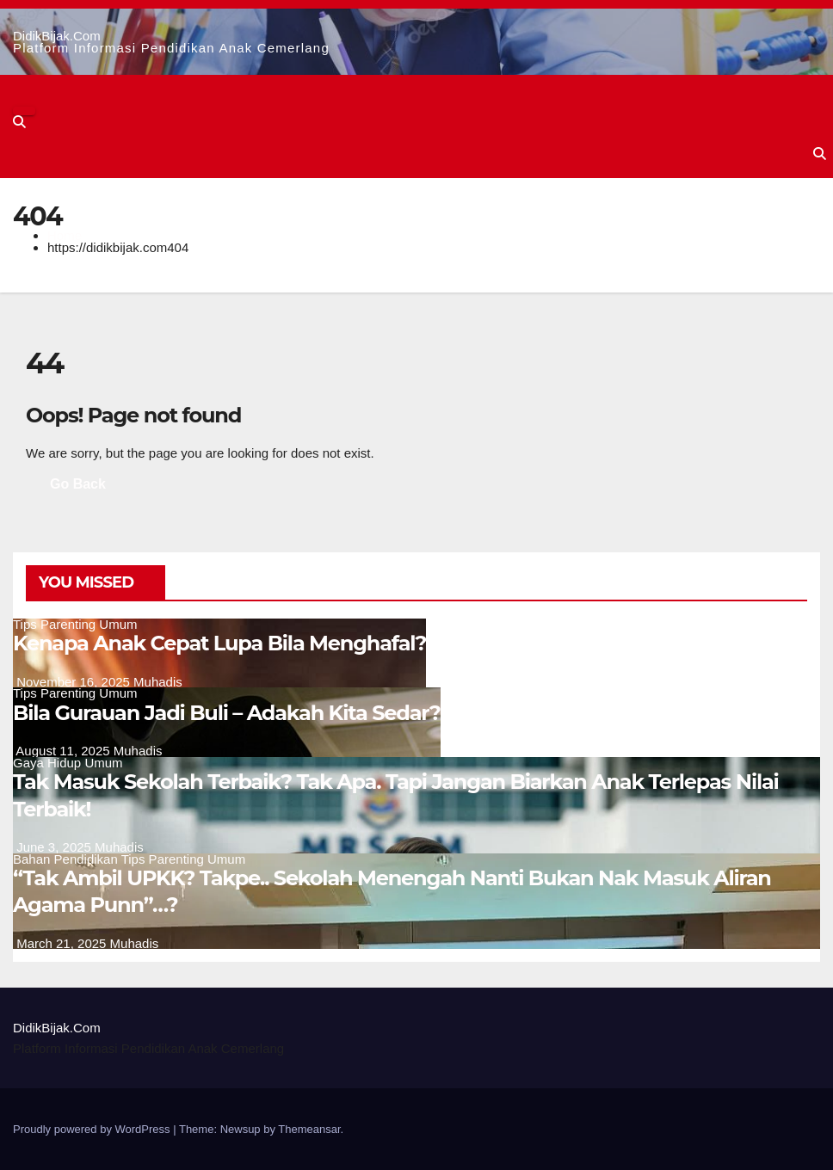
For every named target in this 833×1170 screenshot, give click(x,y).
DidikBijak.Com (57, 35)
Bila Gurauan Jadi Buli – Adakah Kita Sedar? (227, 712)
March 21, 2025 (62, 943)
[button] (19, 121)
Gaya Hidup (48, 762)
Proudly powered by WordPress (93, 1129)
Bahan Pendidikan (67, 859)
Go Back (78, 484)
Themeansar (309, 1129)
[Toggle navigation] (24, 111)
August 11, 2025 (64, 750)
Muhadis (157, 681)
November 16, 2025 (74, 681)
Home (64, 235)
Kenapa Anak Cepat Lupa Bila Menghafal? (219, 643)
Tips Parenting (56, 624)
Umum (118, 624)
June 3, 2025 (55, 847)
